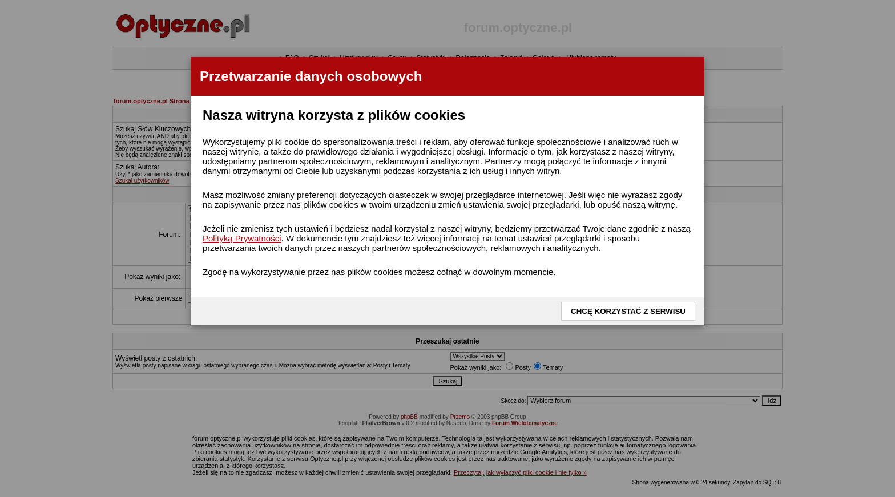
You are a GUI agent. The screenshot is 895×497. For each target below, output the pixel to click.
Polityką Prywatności (242, 238)
